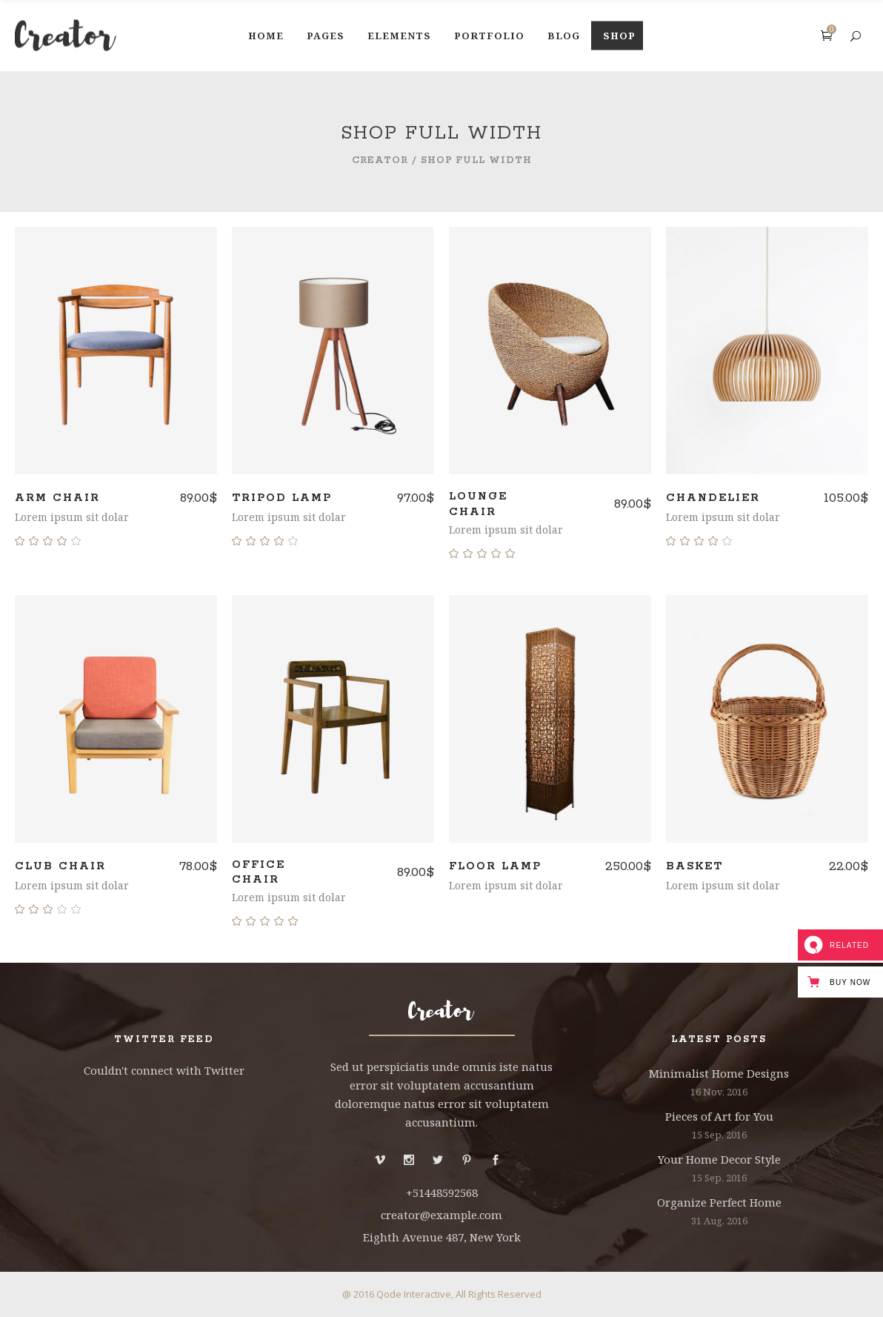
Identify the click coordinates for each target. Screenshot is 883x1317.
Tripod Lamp (282, 498)
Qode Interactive (413, 1294)
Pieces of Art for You (719, 1116)
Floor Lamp (495, 866)
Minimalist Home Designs (719, 1073)
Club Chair (60, 866)
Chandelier (713, 498)
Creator (380, 160)
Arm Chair (57, 498)
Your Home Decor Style (719, 1159)
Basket (694, 866)
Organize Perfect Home (719, 1202)
